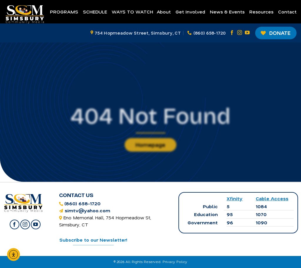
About (164, 12)
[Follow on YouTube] (247, 32)
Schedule (95, 12)
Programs (64, 12)
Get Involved (190, 12)
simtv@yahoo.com (87, 210)
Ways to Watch (132, 12)
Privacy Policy (175, 261)
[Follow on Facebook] (232, 32)
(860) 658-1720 (82, 203)
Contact (287, 12)
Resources (261, 12)
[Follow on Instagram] (239, 32)
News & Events (227, 12)
